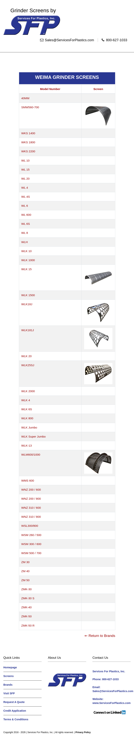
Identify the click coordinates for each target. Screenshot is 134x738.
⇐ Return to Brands (99, 636)
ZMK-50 (26, 616)
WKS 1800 (28, 142)
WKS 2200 (28, 151)
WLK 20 (26, 356)
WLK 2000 (28, 391)
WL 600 (26, 214)
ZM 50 (25, 580)
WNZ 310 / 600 (31, 507)
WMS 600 (27, 480)
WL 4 (24, 187)
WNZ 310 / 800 (31, 516)
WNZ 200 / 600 (31, 489)
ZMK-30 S (27, 598)
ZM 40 (25, 571)
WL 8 (24, 232)
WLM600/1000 (30, 454)
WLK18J (26, 304)
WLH (24, 242)
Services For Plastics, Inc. (40, 732)
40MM (25, 98)
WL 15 (25, 169)
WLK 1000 (28, 260)
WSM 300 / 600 (31, 544)
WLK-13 (26, 445)
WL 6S (25, 223)
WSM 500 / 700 (31, 553)
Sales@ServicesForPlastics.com (69, 40)
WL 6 (24, 205)
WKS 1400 (28, 133)
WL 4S (25, 196)
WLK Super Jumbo (33, 436)
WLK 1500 (28, 295)
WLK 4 (25, 400)
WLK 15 (26, 269)
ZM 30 (25, 562)
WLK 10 (26, 251)
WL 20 (25, 178)
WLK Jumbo (29, 427)
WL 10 (25, 160)
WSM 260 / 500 (31, 535)
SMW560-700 (30, 107)
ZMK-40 (26, 607)
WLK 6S (26, 409)
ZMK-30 (26, 589)
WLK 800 (27, 418)
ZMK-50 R (28, 625)
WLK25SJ (27, 365)
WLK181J (27, 330)
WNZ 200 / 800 (31, 498)
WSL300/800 (29, 525)
